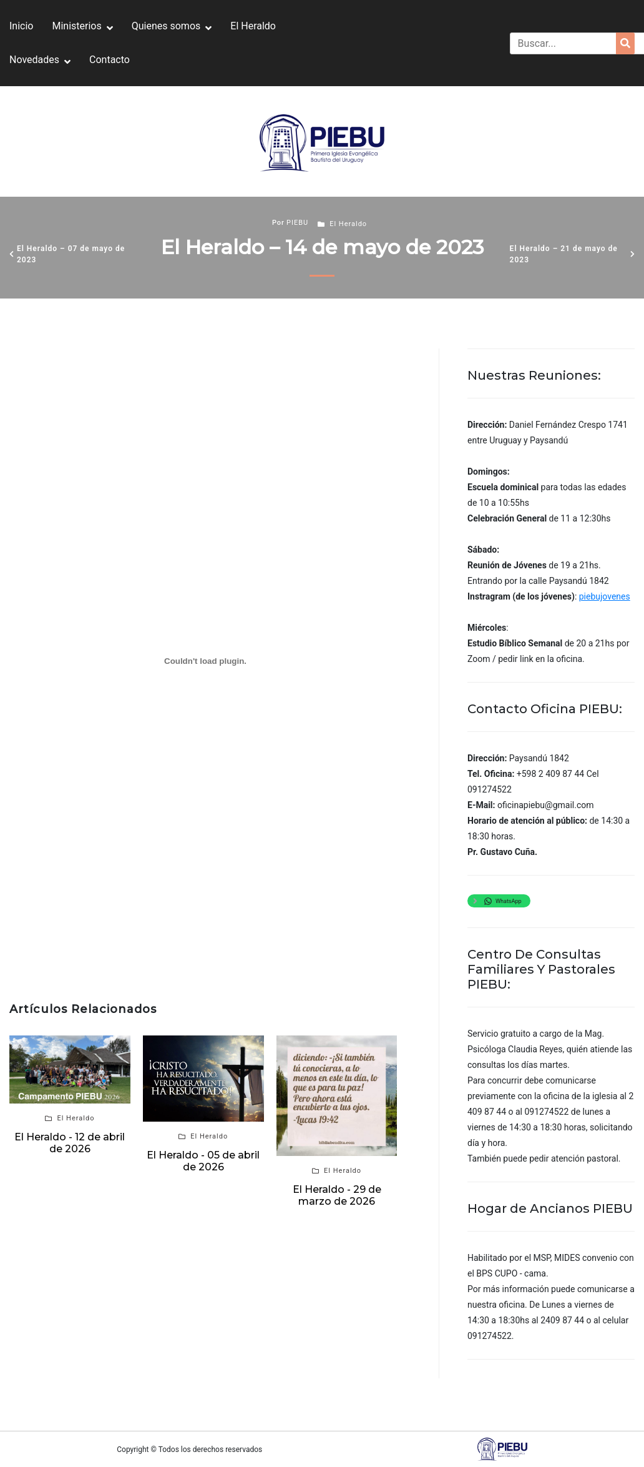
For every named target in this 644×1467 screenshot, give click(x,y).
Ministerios (76, 26)
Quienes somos (166, 26)
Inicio (21, 26)
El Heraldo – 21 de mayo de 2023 (564, 254)
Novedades (34, 60)
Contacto (109, 60)
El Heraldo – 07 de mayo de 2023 (71, 254)
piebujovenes (604, 596)
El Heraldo (253, 26)
